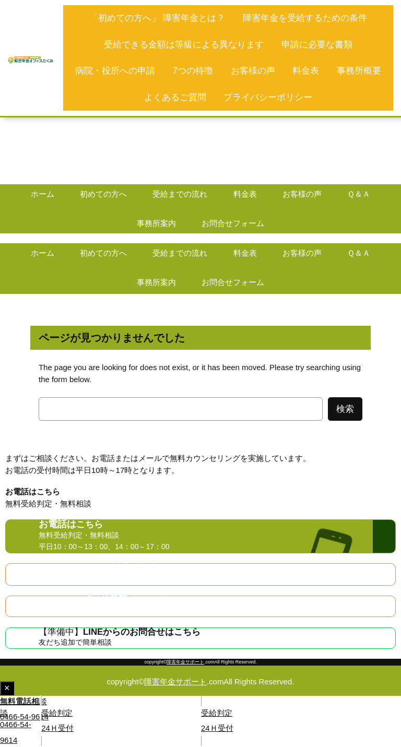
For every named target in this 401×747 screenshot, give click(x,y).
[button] (100, 710)
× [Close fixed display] (9, 688)
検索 (345, 409)
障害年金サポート (185, 662)
